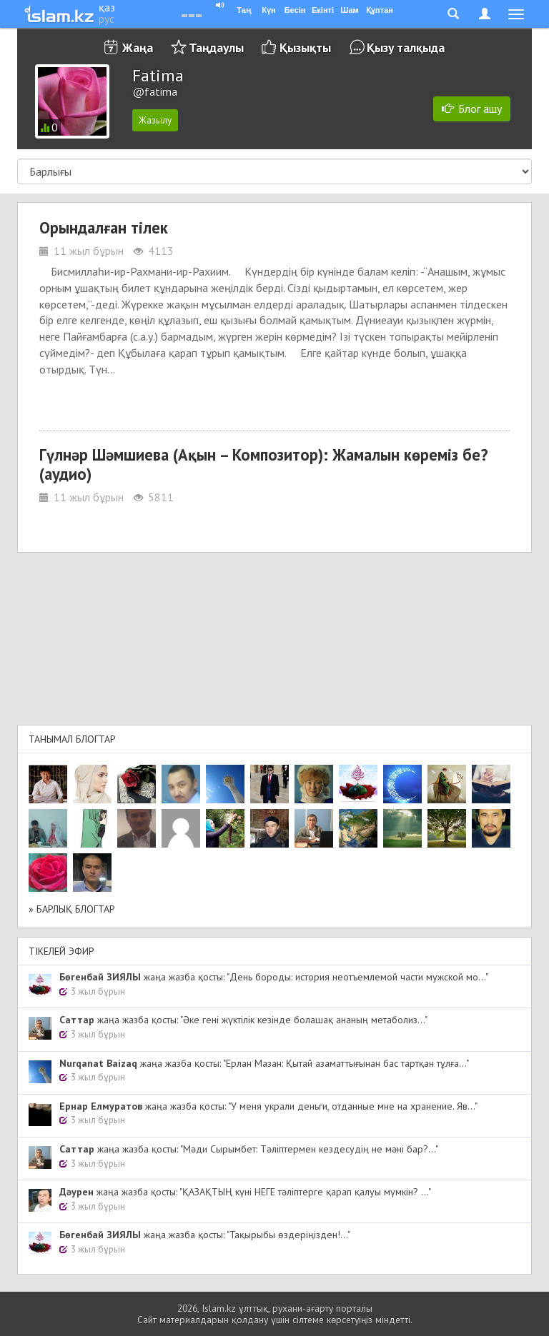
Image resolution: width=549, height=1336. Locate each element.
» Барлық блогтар (72, 909)
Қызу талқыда (406, 47)
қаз (107, 7)
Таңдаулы (216, 47)
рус (106, 18)
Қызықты (305, 47)
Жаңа (137, 47)
